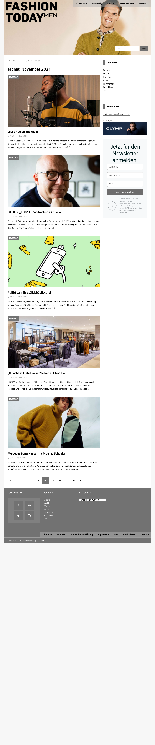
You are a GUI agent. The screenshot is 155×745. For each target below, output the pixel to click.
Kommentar (108, 83)
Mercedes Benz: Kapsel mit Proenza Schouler (36, 453)
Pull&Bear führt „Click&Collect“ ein (30, 292)
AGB (116, 534)
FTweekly (97, 3)
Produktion (108, 87)
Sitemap (144, 534)
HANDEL (111, 3)
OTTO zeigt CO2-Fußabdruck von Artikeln (34, 212)
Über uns (47, 534)
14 (52, 480)
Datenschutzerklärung (81, 534)
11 (30, 480)
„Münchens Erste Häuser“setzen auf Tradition (37, 373)
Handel (106, 80)
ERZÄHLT (144, 3)
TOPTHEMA (82, 3)
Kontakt (61, 534)
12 (37, 480)
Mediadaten (129, 534)
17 (74, 480)
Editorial (106, 70)
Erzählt (106, 73)
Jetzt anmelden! (125, 192)
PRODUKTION (127, 3)
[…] (68, 147)
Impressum (103, 534)
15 (60, 480)
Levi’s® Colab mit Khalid (23, 131)
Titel (105, 90)
